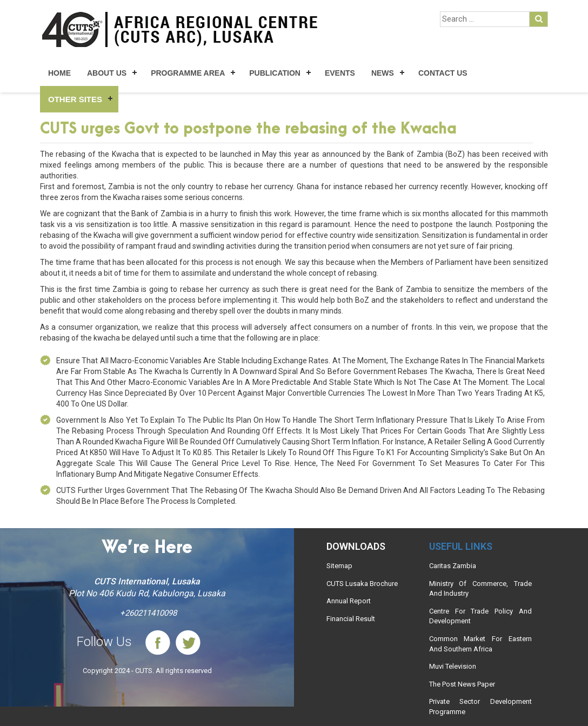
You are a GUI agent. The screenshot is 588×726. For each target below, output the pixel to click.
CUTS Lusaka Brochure (362, 584)
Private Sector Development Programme (480, 706)
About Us (106, 73)
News (382, 73)
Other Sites (75, 99)
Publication (274, 73)
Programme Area (188, 73)
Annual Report (348, 601)
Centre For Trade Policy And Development (480, 616)
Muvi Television (452, 666)
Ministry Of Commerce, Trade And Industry (480, 589)
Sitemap (339, 566)
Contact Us (442, 73)
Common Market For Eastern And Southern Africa (480, 644)
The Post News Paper (462, 684)
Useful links (460, 546)
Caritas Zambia (452, 566)
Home (59, 73)
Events (340, 73)
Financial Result (350, 619)
